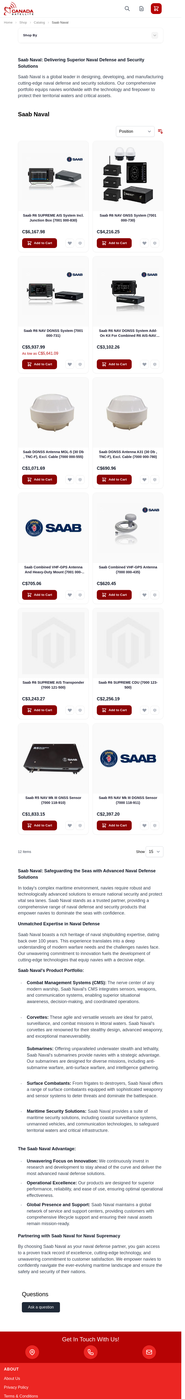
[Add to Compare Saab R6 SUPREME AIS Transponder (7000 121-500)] (80, 710)
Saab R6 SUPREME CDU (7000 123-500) (128, 684)
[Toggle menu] (170, 8)
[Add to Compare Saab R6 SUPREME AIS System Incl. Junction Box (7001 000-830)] (80, 243)
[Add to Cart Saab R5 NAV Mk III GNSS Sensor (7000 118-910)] (39, 825)
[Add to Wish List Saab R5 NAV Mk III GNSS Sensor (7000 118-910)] (69, 825)
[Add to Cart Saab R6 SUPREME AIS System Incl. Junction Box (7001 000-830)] (39, 243)
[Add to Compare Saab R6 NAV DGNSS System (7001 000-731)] (80, 364)
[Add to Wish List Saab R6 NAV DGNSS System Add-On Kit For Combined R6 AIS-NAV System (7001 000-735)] (144, 364)
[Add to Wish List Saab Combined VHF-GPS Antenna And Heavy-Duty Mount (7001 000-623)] (69, 594)
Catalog (39, 22)
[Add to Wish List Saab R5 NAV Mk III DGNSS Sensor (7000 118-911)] (144, 825)
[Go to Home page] (18, 8)
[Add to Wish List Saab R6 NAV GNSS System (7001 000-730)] (144, 243)
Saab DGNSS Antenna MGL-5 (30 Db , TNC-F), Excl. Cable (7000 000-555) (53, 454)
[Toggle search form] (127, 8)
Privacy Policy (16, 1387)
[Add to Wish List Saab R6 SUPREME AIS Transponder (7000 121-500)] (69, 710)
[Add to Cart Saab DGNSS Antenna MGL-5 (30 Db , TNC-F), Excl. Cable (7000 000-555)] (39, 479)
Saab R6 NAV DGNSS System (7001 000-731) (53, 333)
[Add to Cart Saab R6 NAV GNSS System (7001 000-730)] (114, 243)
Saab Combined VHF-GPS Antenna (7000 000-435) (128, 569)
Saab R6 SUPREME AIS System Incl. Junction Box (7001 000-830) (53, 217)
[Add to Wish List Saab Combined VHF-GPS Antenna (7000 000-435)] (144, 594)
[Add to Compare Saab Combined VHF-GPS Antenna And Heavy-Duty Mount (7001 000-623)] (80, 594)
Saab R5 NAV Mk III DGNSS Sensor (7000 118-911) (128, 800)
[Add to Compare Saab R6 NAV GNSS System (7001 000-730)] (154, 243)
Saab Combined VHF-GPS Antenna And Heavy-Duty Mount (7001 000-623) (53, 570)
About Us (12, 1378)
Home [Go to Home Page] (8, 22)
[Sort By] (135, 131)
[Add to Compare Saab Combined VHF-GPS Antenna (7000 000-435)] (154, 594)
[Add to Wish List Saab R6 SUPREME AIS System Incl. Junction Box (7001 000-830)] (69, 243)
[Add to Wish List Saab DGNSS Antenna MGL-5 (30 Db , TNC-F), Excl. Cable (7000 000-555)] (69, 479)
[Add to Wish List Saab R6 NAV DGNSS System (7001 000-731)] (69, 364)
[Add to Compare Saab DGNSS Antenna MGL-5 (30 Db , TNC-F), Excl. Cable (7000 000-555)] (80, 479)
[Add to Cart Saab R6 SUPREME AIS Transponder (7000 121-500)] (39, 710)
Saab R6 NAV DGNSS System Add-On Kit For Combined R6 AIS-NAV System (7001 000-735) (128, 333)
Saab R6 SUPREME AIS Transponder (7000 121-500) (53, 684)
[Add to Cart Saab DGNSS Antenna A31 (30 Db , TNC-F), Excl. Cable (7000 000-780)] (114, 479)
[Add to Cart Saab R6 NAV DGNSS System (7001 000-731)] (39, 364)
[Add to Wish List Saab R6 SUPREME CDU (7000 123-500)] (144, 710)
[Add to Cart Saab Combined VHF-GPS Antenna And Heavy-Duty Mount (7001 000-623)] (39, 595)
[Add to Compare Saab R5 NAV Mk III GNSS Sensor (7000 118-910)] (80, 825)
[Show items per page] (154, 851)
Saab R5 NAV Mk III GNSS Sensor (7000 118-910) (53, 800)
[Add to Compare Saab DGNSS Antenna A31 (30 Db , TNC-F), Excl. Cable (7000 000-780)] (154, 479)
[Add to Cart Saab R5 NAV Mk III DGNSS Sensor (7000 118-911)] (114, 825)
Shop (23, 22)
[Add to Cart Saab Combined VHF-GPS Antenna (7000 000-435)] (114, 595)
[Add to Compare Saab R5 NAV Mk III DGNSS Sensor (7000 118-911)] (154, 825)
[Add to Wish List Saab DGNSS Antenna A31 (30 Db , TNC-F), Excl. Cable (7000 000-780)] (144, 479)
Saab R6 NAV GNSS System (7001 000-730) (128, 217)
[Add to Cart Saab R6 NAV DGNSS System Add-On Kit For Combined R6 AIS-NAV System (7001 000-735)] (114, 364)
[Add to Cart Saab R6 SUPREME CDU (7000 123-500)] (114, 710)
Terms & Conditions (21, 1396)
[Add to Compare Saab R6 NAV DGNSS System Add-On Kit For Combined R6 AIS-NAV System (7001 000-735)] (154, 364)
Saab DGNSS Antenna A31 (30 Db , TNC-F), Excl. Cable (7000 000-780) (128, 454)
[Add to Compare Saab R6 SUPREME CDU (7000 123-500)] (154, 710)
